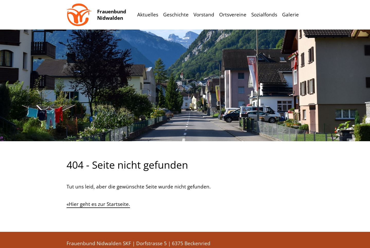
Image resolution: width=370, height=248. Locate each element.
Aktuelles (147, 14)
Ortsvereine (232, 14)
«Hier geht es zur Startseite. (98, 204)
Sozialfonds (264, 14)
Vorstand (203, 14)
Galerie (290, 14)
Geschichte (176, 14)
